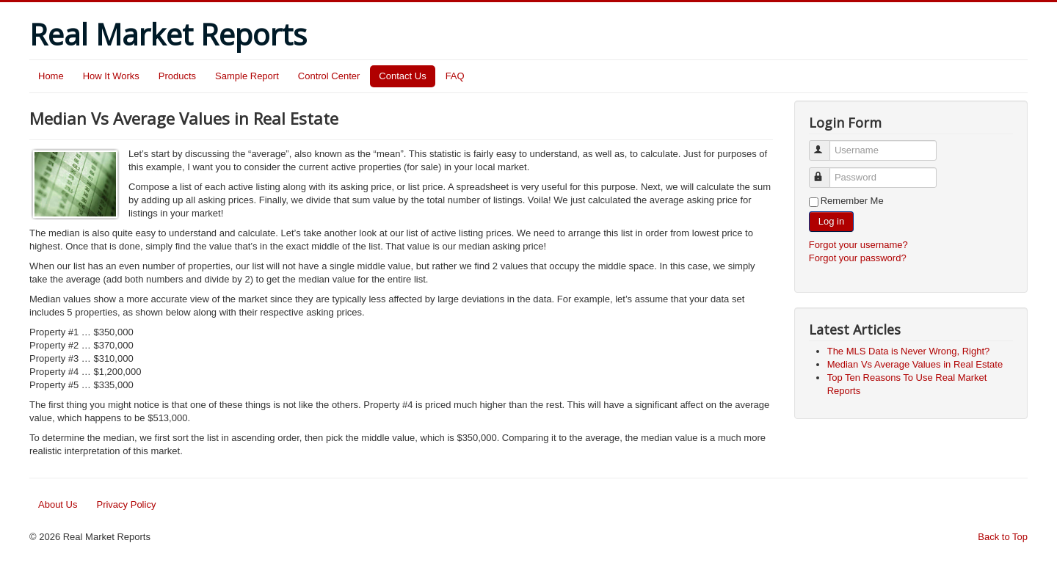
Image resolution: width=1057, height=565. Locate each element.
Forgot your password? (858, 257)
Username (826, 144)
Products (177, 75)
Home (51, 75)
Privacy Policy (126, 504)
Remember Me (852, 200)
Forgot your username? (858, 244)
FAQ (455, 75)
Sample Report (247, 75)
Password (826, 171)
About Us (57, 504)
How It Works (111, 75)
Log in (831, 221)
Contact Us (402, 75)
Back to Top (1003, 536)
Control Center (329, 75)
